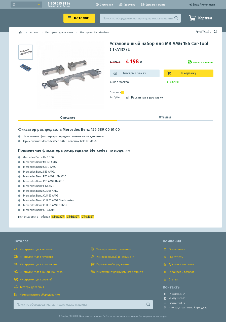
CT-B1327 (73, 216)
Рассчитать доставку (144, 97)
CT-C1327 (88, 216)
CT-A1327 (58, 216)
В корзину (188, 73)
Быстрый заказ (134, 73)
